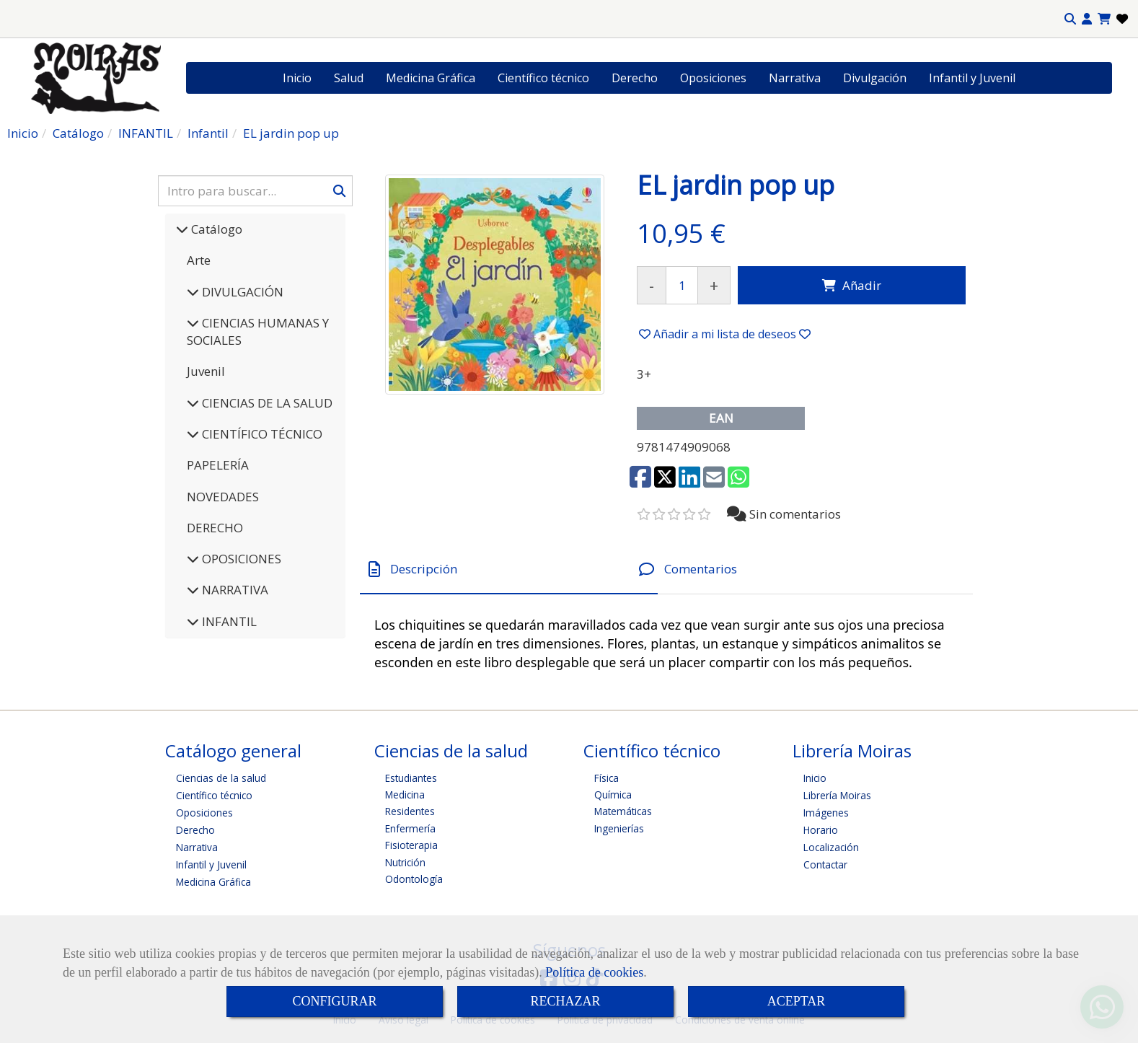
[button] (1087, 19)
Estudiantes (411, 778)
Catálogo (215, 229)
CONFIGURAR (334, 1001)
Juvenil (206, 371)
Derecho (635, 78)
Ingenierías (619, 828)
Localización (831, 847)
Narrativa (795, 78)
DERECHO (215, 527)
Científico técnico (543, 78)
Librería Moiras (837, 795)
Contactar (825, 864)
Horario (820, 830)
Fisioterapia (411, 845)
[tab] (509, 569)
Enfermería (410, 828)
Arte (199, 260)
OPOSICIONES (240, 558)
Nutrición (405, 862)
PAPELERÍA (218, 465)
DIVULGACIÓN (241, 291)
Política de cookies (594, 972)
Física (606, 778)
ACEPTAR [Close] (796, 1001)
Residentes (410, 811)
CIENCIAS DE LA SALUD (265, 403)
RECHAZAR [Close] (565, 1001)
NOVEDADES (223, 496)
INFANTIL (228, 621)
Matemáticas (623, 811)
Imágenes (826, 812)
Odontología (414, 879)
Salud (348, 78)
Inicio (297, 78)
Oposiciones (713, 78)
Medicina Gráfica (430, 78)
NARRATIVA (233, 589)
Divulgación (875, 78)
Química (613, 794)
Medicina (405, 794)
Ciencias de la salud (221, 778)
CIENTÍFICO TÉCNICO (260, 434)
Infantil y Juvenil (972, 78)
